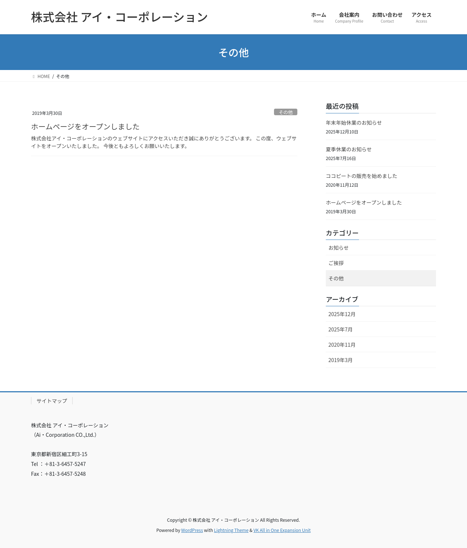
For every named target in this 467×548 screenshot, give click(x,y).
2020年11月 (342, 344)
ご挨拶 (336, 263)
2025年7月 (340, 329)
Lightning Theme (231, 530)
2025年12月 (342, 314)
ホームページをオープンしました (85, 126)
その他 (286, 112)
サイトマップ (51, 400)
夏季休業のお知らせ (349, 149)
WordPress (192, 530)
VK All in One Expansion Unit (282, 530)
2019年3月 (340, 360)
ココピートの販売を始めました (361, 175)
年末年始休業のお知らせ (354, 122)
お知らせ (338, 247)
